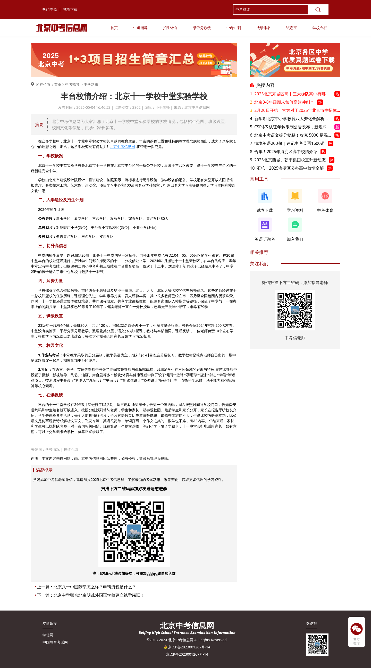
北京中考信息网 (122, 146)
